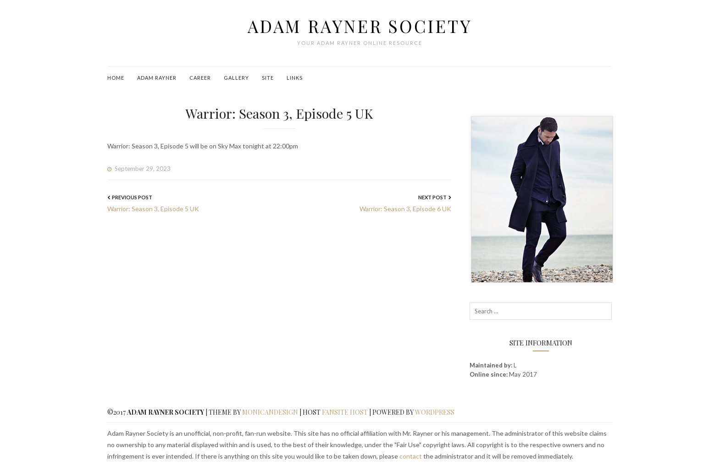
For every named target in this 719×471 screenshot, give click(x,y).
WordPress (434, 412)
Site (268, 78)
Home (115, 78)
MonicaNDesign (270, 412)
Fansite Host (345, 412)
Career (200, 78)
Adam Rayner (157, 78)
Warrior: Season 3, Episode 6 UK (405, 209)
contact (410, 456)
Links (295, 78)
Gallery (236, 78)
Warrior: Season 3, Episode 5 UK (153, 209)
